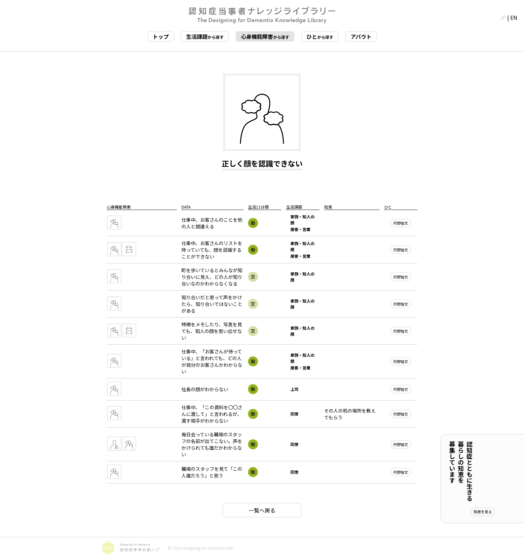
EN (513, 17)
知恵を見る (504, 511)
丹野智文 (400, 223)
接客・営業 (300, 229)
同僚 (294, 414)
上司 (294, 389)
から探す (205, 36)
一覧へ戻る (262, 510)
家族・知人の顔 (302, 219)
